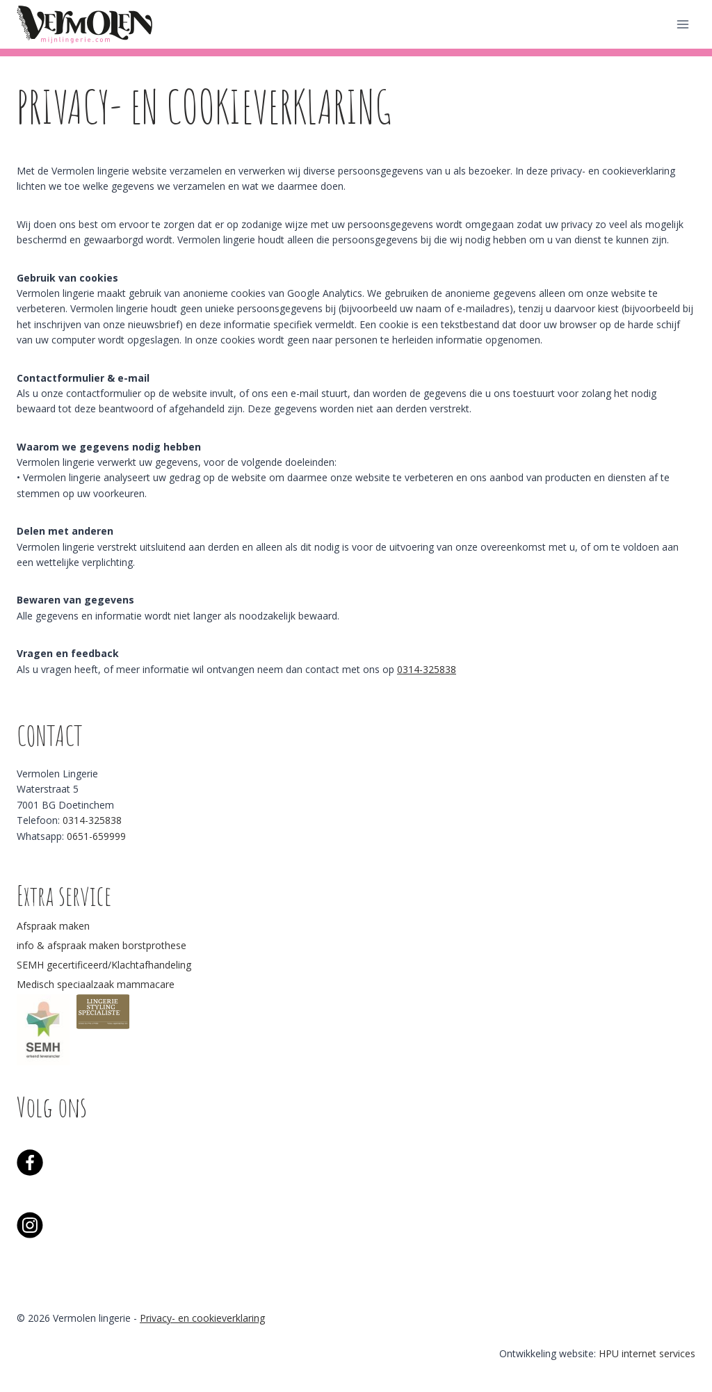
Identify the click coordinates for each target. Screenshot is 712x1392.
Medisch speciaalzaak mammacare (96, 984)
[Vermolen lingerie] (86, 24)
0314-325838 (426, 669)
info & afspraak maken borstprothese (101, 945)
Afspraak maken (53, 925)
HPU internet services (647, 1353)
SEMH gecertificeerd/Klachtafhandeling (104, 964)
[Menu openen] (682, 24)
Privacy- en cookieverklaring (202, 1318)
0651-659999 (96, 836)
